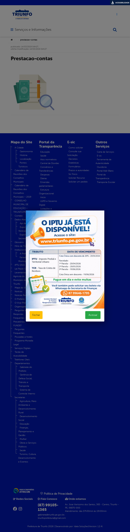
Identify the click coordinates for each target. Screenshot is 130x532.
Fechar (36, 315)
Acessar (93, 315)
